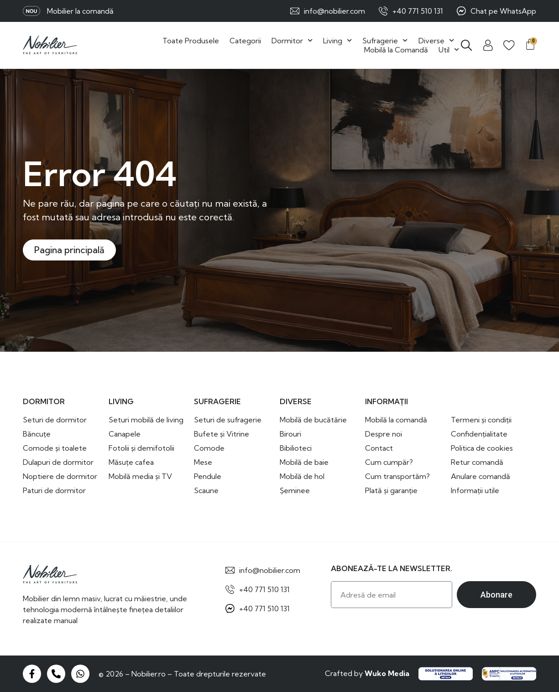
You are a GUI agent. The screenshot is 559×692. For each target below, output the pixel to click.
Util (449, 49)
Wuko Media (387, 673)
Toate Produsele (190, 40)
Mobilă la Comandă (396, 49)
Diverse (436, 40)
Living (337, 40)
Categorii (245, 40)
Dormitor (292, 40)
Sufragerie (384, 40)
